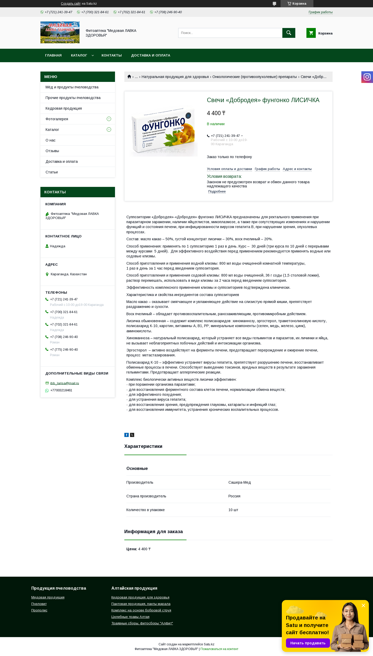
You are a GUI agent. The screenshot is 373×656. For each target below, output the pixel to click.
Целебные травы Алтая (130, 617)
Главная (53, 55)
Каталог (79, 55)
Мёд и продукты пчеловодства (72, 87)
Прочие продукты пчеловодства (73, 98)
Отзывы (52, 151)
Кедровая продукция (64, 108)
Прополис (39, 610)
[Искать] (288, 33)
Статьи (52, 172)
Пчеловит (39, 604)
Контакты (112, 55)
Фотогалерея (57, 119)
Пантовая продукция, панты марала (140, 604)
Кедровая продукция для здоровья (140, 597)
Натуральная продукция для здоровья (175, 77)
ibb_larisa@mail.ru (64, 383)
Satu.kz (209, 644)
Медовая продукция (47, 597)
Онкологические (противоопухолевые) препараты (254, 77)
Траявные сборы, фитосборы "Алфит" (142, 623)
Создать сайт (71, 3)
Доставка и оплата (150, 55)
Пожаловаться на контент (219, 649)
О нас (50, 140)
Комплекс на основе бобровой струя (141, 610)
